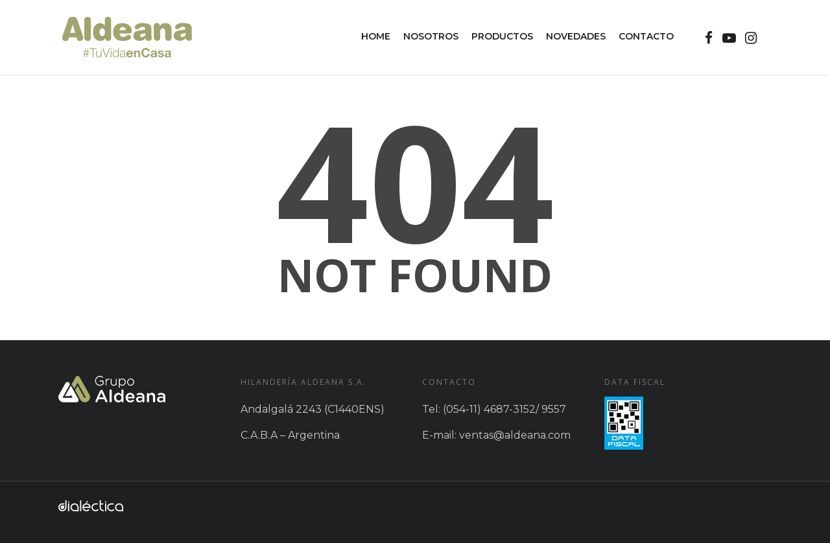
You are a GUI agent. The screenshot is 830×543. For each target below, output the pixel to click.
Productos (502, 36)
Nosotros (430, 36)
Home (375, 36)
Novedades (576, 36)
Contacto (646, 36)
